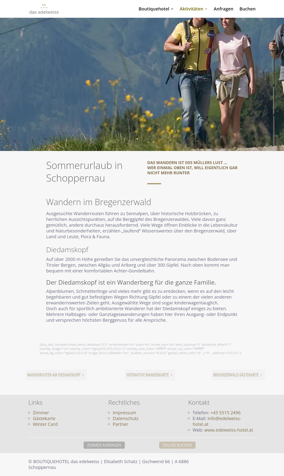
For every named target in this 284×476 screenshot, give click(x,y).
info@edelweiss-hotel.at (217, 421)
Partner (120, 424)
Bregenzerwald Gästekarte (237, 375)
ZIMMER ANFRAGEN (89, 445)
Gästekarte (44, 418)
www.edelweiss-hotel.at (228, 430)
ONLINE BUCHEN (193, 445)
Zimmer (41, 413)
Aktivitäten (191, 9)
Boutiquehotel (154, 9)
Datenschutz (125, 418)
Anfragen (223, 9)
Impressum (124, 413)
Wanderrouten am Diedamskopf (54, 375)
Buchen (247, 9)
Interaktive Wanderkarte (149, 375)
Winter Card (45, 424)
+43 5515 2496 (225, 413)
